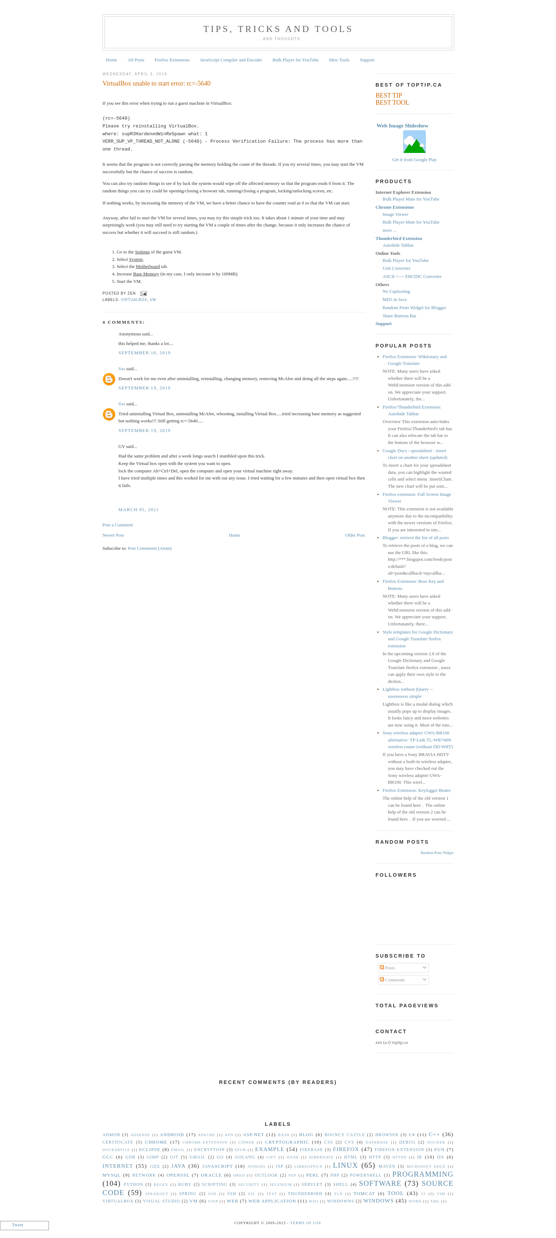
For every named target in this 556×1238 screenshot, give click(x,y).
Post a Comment (117, 524)
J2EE (155, 1166)
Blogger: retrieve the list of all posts (416, 537)
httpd (400, 1157)
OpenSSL (177, 1175)
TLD (338, 1194)
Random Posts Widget (437, 853)
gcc (107, 1157)
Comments (392, 979)
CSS (328, 1142)
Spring (187, 1194)
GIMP (153, 1157)
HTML (351, 1157)
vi (423, 1194)
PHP (334, 1175)
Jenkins (257, 1166)
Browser (387, 1135)
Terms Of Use (305, 1223)
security (249, 1185)
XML (435, 1201)
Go (220, 1157)
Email (178, 1150)
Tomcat (364, 1193)
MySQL (111, 1175)
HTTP (375, 1157)
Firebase (311, 1149)
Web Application (272, 1201)
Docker (436, 1142)
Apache (206, 1135)
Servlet (312, 1184)
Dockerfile (116, 1150)
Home (111, 59)
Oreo (239, 1175)
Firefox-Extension (399, 1149)
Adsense (140, 1135)
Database (377, 1142)
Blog (306, 1134)
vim (441, 1194)
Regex (161, 1185)
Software (380, 1183)
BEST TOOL (393, 102)
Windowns (340, 1201)
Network (144, 1175)
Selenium (280, 1185)
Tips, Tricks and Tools (278, 29)
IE (419, 1157)
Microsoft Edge (425, 1166)
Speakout (156, 1194)
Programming (423, 1174)
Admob (111, 1135)
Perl (312, 1175)
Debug (407, 1142)
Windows (378, 1201)
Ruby (184, 1184)
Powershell (366, 1175)
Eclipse (149, 1149)
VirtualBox (134, 300)
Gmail (198, 1157)
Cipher (246, 1142)
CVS (349, 1142)
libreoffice (308, 1166)
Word (415, 1201)
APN (229, 1135)
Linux (345, 1165)
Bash (284, 1135)
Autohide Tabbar (398, 245)
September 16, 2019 (144, 352)
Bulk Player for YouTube (296, 59)
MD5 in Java (394, 299)
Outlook (266, 1175)
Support (367, 59)
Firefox (346, 1149)
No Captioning (396, 291)
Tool (396, 1193)
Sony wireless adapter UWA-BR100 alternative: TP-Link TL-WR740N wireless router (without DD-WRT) (418, 739)
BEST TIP (389, 95)
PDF (292, 1175)
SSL (252, 1194)
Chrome (156, 1142)
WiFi (314, 1201)
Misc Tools (339, 59)
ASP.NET (253, 1134)
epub (240, 1150)
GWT (271, 1157)
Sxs (121, 368)
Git (174, 1157)
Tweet (17, 1224)
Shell (341, 1184)
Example (269, 1149)
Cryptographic (287, 1142)
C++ (434, 1134)
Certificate (117, 1142)
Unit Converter (396, 268)
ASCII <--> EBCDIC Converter (412, 276)
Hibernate (321, 1157)
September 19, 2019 (144, 387)
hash (293, 1157)
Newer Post (113, 535)
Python (133, 1184)
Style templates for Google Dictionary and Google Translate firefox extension (418, 638)
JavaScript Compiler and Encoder (231, 59)
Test (271, 1194)
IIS (440, 1157)
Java (178, 1166)
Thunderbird (305, 1194)
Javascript (217, 1166)
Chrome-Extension (205, 1142)
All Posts (136, 59)
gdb (131, 1157)
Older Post (355, 535)
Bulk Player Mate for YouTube (411, 199)
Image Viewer (395, 214)
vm (153, 300)
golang (245, 1157)
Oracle (211, 1175)
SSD (212, 1194)
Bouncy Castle (344, 1135)
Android (172, 1134)
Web (232, 1201)
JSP (279, 1166)
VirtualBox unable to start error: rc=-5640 (156, 83)
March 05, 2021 (138, 509)
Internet (117, 1166)
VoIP (213, 1201)
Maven (387, 1166)
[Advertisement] (278, 1107)
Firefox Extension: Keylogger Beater (417, 790)
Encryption (209, 1149)
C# (412, 1134)
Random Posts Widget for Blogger (414, 307)
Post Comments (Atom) (150, 548)
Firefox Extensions (172, 59)
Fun (439, 1149)
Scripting (215, 1184)
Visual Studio (161, 1201)
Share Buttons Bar (399, 315)
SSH (231, 1194)
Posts (387, 967)
